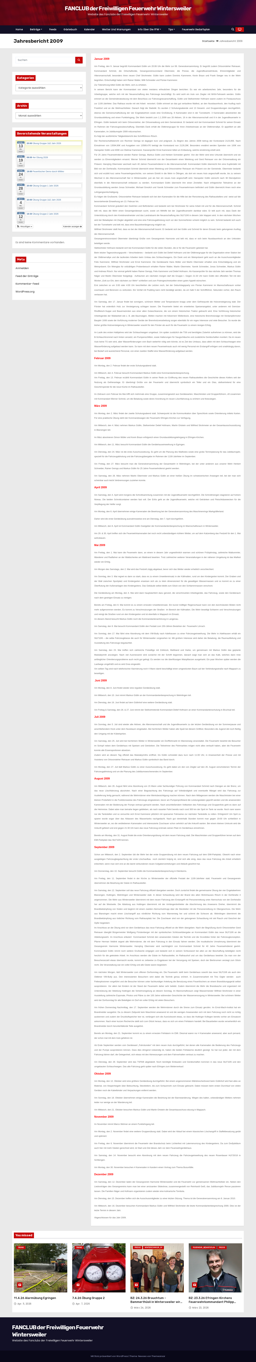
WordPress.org (25, 291)
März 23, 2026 (200, 1307)
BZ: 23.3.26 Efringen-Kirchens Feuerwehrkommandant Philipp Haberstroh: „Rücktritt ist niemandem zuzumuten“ (211, 1304)
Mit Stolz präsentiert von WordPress (110, 1356)
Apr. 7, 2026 (83, 1303)
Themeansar (158, 1356)
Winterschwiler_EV (153, 1247)
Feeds (52, 29)
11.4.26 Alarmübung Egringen (35, 1298)
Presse (138, 1247)
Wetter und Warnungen (116, 29)
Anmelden (22, 268)
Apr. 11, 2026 (24, 1303)
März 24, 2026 (142, 1307)
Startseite (208, 41)
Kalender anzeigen (72, 226)
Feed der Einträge (27, 276)
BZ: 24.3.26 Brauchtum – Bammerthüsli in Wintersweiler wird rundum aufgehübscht (156, 1302)
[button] (233, 29)
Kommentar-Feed (27, 284)
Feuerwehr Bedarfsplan (196, 29)
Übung (21, 1247)
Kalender (89, 29)
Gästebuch (70, 29)
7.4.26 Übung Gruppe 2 (88, 1298)
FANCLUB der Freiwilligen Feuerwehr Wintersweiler (128, 8)
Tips (171, 29)
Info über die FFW (149, 29)
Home (19, 29)
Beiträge (36, 29)
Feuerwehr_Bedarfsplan (204, 1247)
